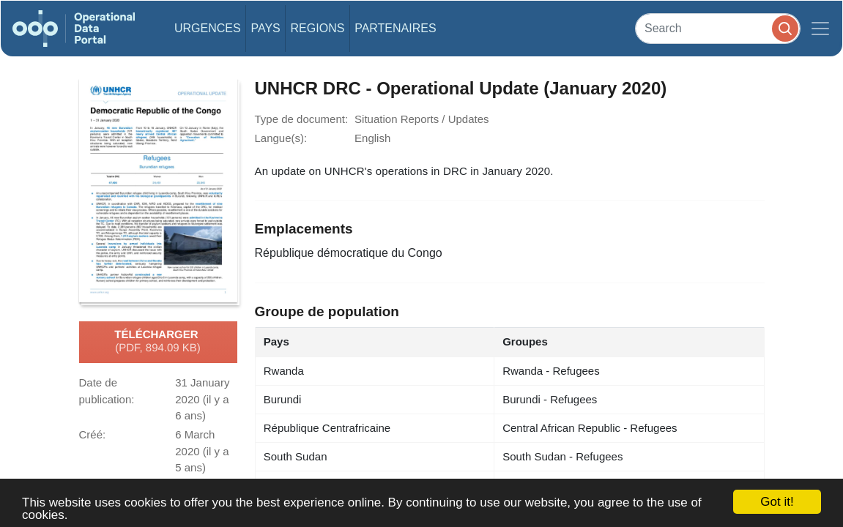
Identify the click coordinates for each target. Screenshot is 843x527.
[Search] (718, 28)
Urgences (207, 28)
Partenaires (395, 28)
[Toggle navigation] (820, 28)
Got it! (776, 502)
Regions (318, 28)
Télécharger (157, 342)
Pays (265, 28)
